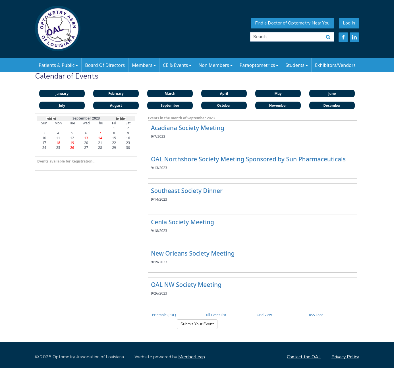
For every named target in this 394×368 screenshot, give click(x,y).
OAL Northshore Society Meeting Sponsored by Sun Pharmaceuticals (248, 159)
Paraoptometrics (259, 65)
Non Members (215, 65)
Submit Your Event (197, 324)
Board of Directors (105, 65)
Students (296, 65)
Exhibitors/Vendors (335, 65)
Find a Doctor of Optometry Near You (292, 23)
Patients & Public (58, 65)
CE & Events (177, 65)
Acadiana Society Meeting (187, 128)
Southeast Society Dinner (187, 191)
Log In (349, 23)
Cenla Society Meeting (182, 222)
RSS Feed (316, 315)
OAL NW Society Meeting (186, 285)
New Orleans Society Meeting (193, 253)
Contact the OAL (304, 357)
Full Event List (215, 315)
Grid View (264, 315)
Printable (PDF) (164, 315)
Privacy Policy (345, 357)
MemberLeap (191, 357)
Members (144, 65)
